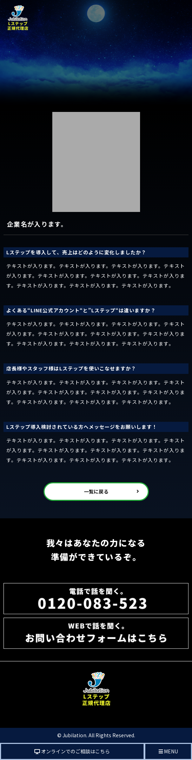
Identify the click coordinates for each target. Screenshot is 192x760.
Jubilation (74, 735)
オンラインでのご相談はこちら (72, 751)
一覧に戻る (96, 491)
